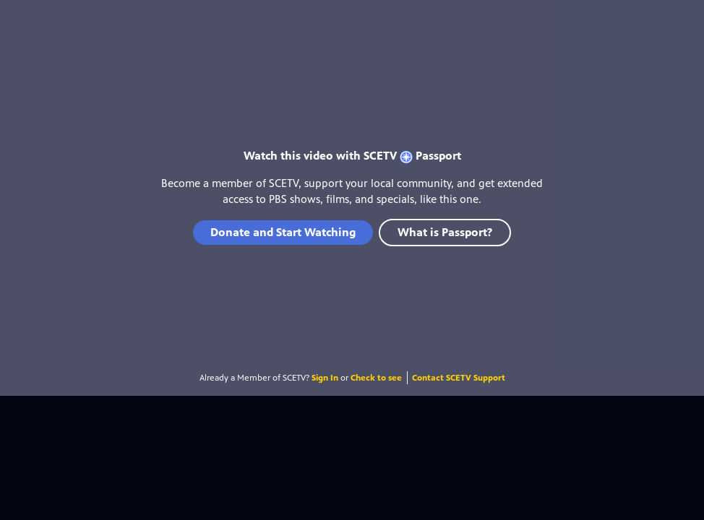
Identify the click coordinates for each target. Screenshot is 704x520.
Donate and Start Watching (283, 232)
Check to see (376, 378)
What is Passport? (445, 232)
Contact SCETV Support (458, 378)
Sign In (325, 378)
